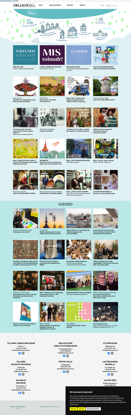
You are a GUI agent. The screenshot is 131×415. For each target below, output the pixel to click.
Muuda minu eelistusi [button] (93, 409)
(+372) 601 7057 (110, 369)
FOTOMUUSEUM (110, 343)
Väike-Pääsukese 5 (110, 383)
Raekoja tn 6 (110, 346)
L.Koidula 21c (110, 367)
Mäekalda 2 (65, 365)
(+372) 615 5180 (21, 348)
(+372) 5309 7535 (110, 385)
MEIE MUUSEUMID (54, 5)
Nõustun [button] (73, 409)
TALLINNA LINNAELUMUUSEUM (21, 343)
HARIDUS (82, 5)
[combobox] (111, 6)
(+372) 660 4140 (21, 369)
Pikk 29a (21, 367)
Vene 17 (21, 346)
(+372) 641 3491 (21, 388)
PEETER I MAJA (65, 362)
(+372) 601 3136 (65, 367)
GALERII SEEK (110, 380)
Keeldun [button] (81, 409)
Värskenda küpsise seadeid (9, 1)
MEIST (41, 5)
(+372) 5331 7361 (110, 348)
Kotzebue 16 (21, 386)
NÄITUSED (70, 5)
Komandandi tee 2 (65, 349)
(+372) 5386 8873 (65, 351)
